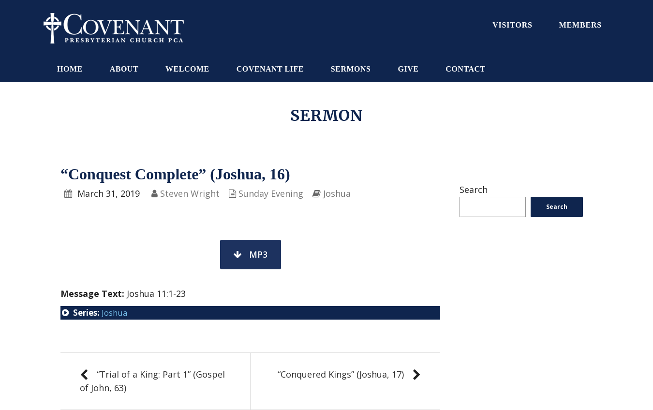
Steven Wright (190, 193)
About (124, 69)
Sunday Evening (270, 193)
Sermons (351, 69)
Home (70, 69)
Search (474, 189)
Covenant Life (270, 69)
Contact (465, 69)
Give (408, 69)
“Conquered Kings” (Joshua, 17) (341, 374)
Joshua (337, 193)
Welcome (187, 69)
